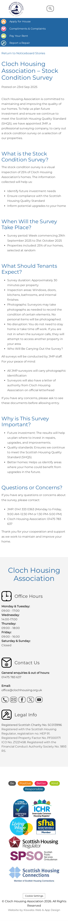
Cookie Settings (34, 896)
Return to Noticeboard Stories (23, 53)
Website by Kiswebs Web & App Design (34, 910)
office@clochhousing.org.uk (21, 690)
